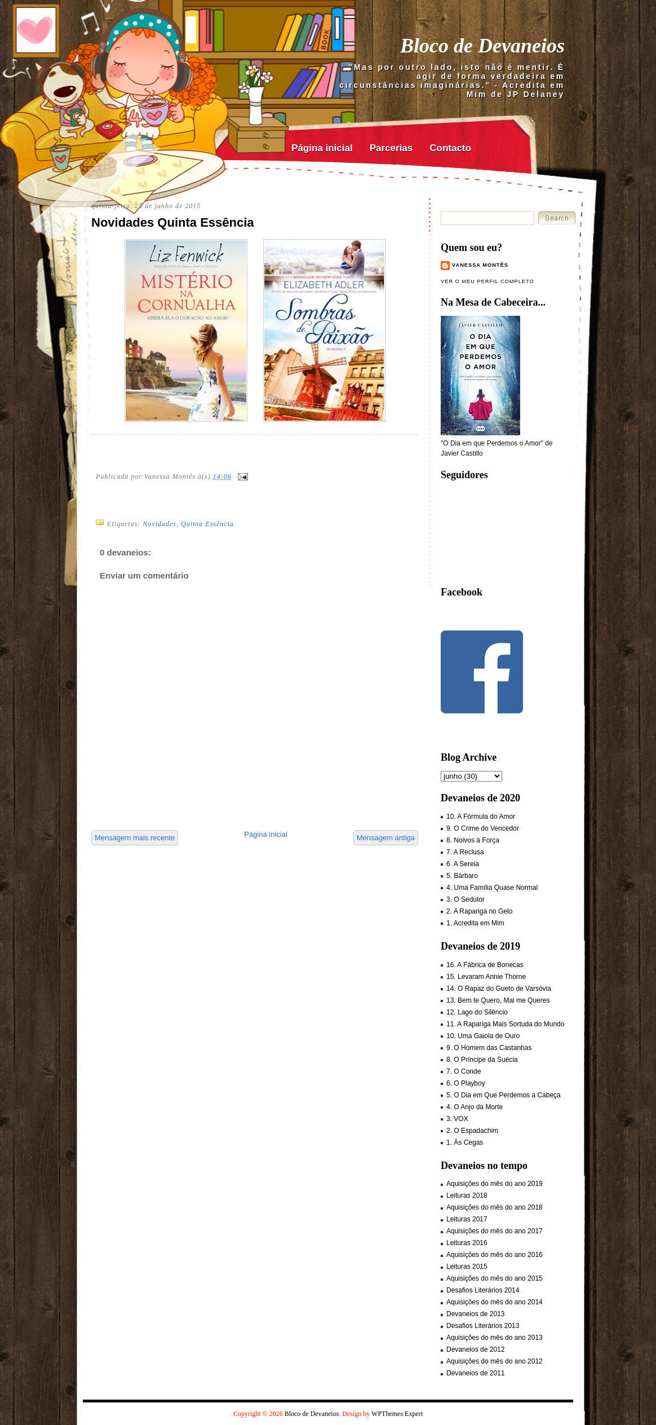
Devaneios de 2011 (475, 1373)
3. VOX (457, 1119)
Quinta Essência (207, 524)
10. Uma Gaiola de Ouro (483, 1036)
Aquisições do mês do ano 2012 (494, 1361)
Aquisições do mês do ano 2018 (494, 1207)
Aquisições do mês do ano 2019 (494, 1184)
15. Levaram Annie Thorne (486, 977)
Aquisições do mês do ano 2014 (494, 1302)
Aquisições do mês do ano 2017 (494, 1231)
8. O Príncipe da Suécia (482, 1060)
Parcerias (391, 148)
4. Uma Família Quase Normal (492, 888)
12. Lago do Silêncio (477, 1012)
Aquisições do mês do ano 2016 (494, 1255)
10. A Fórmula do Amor (480, 816)
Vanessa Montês (480, 265)
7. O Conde (463, 1071)
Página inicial (322, 148)
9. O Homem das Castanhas (488, 1048)
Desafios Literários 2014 (482, 1290)
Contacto (450, 148)
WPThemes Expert (397, 1414)
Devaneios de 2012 (475, 1349)
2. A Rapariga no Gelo (479, 911)
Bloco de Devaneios (482, 45)
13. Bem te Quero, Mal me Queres (497, 1000)
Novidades (159, 524)
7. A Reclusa (465, 852)
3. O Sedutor (465, 899)
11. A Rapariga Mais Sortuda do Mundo (505, 1024)
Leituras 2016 (466, 1243)
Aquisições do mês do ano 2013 (494, 1338)
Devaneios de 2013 (475, 1314)
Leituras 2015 (466, 1266)
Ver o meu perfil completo (487, 281)
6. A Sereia (462, 864)
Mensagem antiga (386, 837)
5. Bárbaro (462, 876)
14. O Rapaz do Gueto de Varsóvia (498, 988)
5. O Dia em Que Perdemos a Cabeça (503, 1095)
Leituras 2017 (466, 1219)
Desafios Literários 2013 (482, 1326)
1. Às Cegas (464, 1142)
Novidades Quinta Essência (172, 222)
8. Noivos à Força (472, 840)
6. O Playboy (465, 1083)
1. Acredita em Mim (475, 923)
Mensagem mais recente (135, 837)
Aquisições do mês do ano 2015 (494, 1278)
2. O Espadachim (472, 1131)
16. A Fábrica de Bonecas (485, 965)
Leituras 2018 (466, 1195)
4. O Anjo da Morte (474, 1107)
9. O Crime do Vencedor (482, 828)
